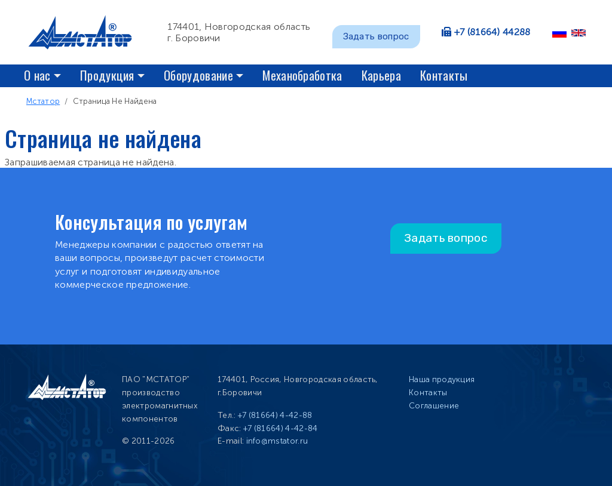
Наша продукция (442, 379)
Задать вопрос (376, 36)
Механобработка (302, 75)
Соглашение (434, 406)
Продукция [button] (107, 75)
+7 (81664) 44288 (492, 32)
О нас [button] (37, 75)
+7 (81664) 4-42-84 (280, 428)
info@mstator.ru (277, 441)
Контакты (444, 75)
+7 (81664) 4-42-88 (275, 415)
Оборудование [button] (198, 75)
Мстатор (43, 101)
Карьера (381, 75)
